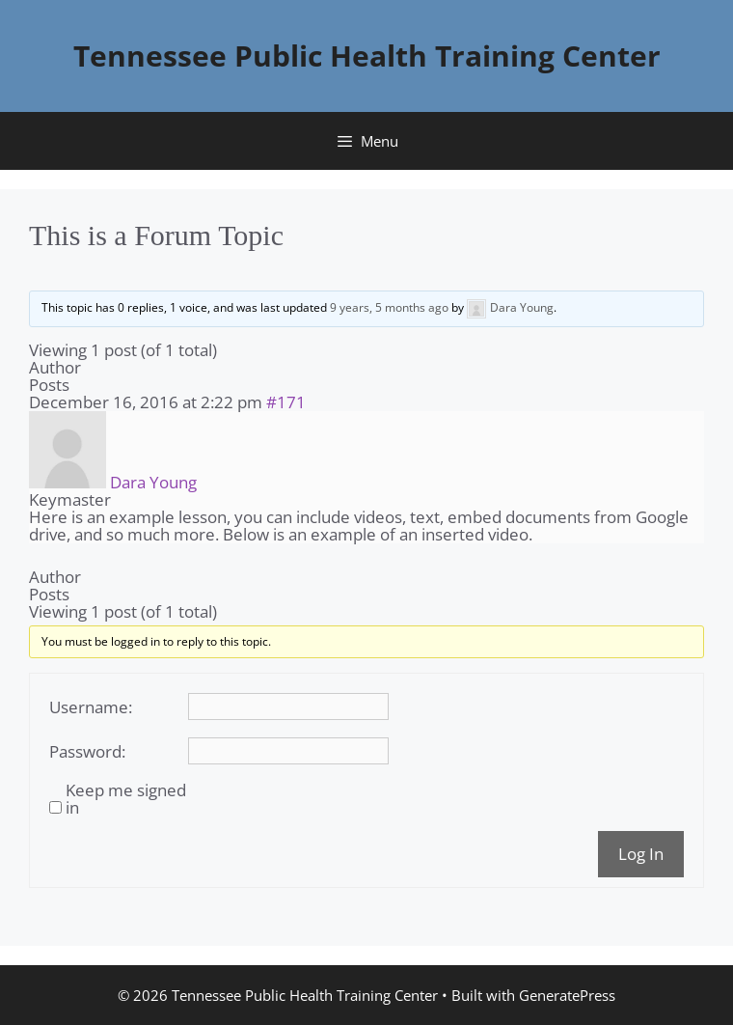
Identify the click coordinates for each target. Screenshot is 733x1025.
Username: (90, 707)
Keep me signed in (126, 799)
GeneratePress (567, 995)
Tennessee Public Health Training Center (367, 55)
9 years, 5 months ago (389, 307)
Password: (87, 752)
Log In (641, 854)
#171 (286, 402)
